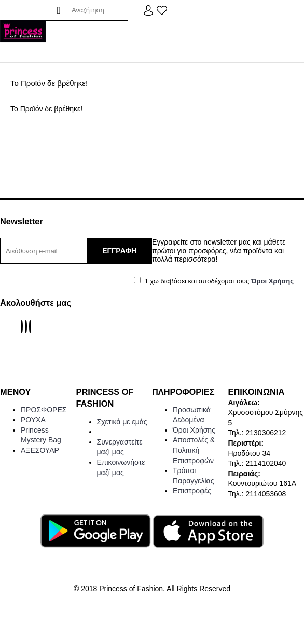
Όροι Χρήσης (194, 430)
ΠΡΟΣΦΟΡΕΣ (43, 410)
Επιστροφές (192, 490)
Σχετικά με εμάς (122, 422)
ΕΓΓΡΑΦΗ (119, 251)
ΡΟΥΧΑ (33, 420)
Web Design (152, 617)
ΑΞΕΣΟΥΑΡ (40, 450)
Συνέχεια (273, 141)
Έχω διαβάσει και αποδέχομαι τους (214, 281)
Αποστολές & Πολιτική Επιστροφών (194, 450)
